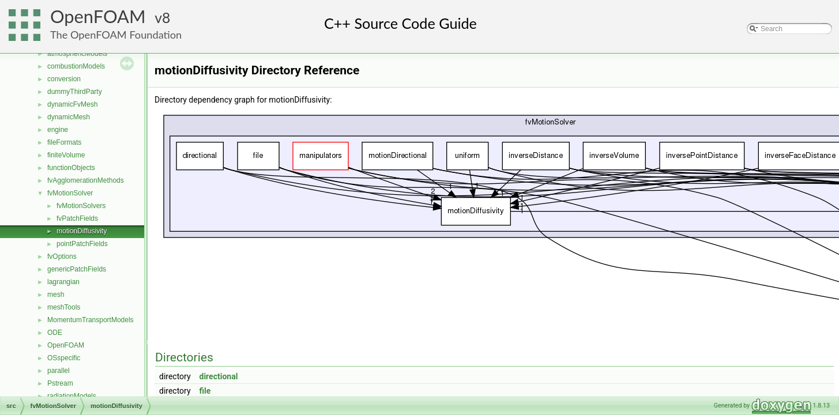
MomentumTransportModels (90, 320)
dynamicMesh (68, 117)
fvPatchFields (77, 218)
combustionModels (76, 66)
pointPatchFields (82, 244)
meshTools (63, 307)
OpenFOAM (98, 16)
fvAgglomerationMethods (85, 180)
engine (57, 130)
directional (219, 376)
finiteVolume (66, 155)
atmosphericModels (77, 54)
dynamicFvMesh (72, 104)
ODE (54, 333)
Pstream (60, 383)
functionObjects (71, 168)
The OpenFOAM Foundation (116, 34)
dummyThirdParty (74, 92)
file (205, 390)
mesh (55, 294)
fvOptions (62, 256)
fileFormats (64, 142)
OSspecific (63, 358)
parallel (58, 371)
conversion (64, 79)
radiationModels (71, 396)
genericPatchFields (76, 269)
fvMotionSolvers (81, 206)
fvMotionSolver (70, 193)
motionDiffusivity (82, 231)
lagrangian (63, 282)
